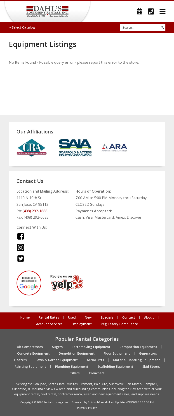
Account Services (49, 324)
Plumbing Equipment (71, 366)
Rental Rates (49, 317)
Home (25, 317)
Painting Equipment (30, 366)
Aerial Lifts (95, 360)
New (88, 317)
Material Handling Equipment (136, 360)
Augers (57, 346)
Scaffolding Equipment (115, 366)
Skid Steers (151, 366)
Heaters (20, 360)
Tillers (75, 373)
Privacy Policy (87, 408)
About (149, 317)
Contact (128, 317)
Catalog (22, 27)
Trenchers (96, 373)
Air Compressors (30, 346)
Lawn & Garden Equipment (57, 360)
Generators (148, 353)
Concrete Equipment (33, 353)
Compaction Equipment (138, 346)
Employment (81, 324)
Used (72, 317)
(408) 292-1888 (35, 210)
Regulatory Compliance (119, 324)
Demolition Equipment (77, 353)
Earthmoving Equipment (91, 346)
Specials (107, 317)
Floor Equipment (117, 353)
